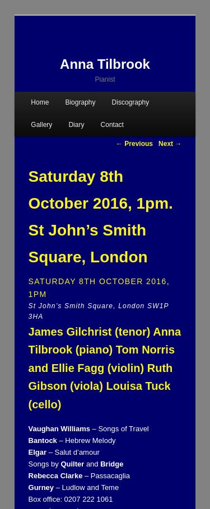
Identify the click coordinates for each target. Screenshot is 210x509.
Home (40, 102)
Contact (112, 125)
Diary (76, 125)
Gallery (41, 125)
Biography (80, 102)
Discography (131, 102)
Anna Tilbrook (105, 64)
